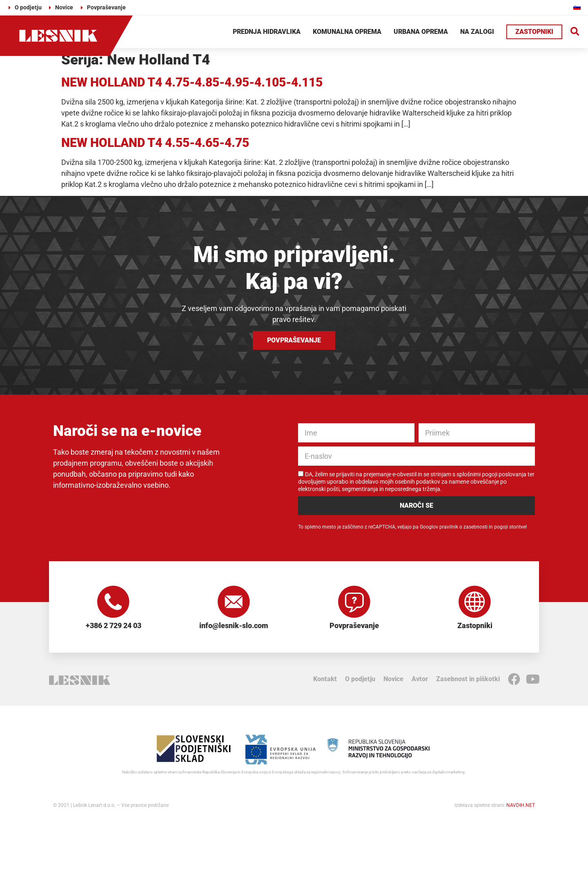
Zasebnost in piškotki (468, 680)
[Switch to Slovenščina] (577, 7)
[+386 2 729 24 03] (113, 602)
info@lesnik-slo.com (233, 626)
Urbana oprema (421, 32)
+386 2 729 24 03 (113, 626)
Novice (393, 680)
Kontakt (325, 680)
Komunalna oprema (347, 32)
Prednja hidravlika (267, 32)
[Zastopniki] (475, 602)
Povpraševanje (354, 626)
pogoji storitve (510, 527)
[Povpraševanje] (354, 602)
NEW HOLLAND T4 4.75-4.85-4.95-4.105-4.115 (192, 82)
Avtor (420, 680)
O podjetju (360, 680)
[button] (575, 32)
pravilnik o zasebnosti (463, 527)
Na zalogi (477, 32)
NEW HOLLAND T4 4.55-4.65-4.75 (155, 143)
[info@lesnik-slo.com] (234, 602)
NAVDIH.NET (520, 806)
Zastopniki (474, 626)
